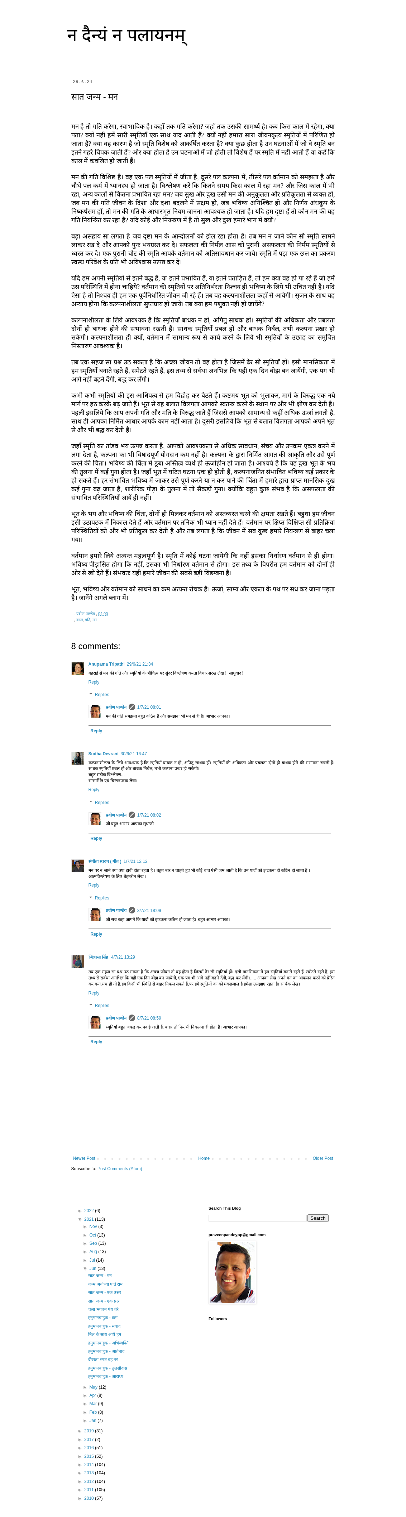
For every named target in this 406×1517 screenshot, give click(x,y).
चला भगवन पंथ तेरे (103, 1309)
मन (94, 620)
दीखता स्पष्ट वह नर (103, 1359)
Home (204, 1158)
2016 (89, 1447)
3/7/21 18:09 (149, 910)
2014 (89, 1464)
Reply (94, 682)
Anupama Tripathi (107, 664)
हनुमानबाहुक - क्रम (103, 1317)
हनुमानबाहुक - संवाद (104, 1326)
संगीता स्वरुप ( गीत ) (105, 861)
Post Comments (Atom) (119, 1168)
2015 (89, 1456)
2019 (89, 1430)
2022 (89, 1210)
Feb (93, 1412)
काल (79, 620)
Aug (93, 1251)
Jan (93, 1420)
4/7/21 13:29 (123, 957)
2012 (89, 1481)
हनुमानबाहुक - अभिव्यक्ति (108, 1343)
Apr (93, 1395)
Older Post (323, 1158)
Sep (93, 1243)
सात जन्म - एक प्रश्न (103, 1301)
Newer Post (84, 1158)
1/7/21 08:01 (149, 707)
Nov (93, 1226)
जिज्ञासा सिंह (99, 957)
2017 (89, 1439)
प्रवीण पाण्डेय (116, 707)
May (94, 1387)
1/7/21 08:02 (149, 815)
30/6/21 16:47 (134, 753)
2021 (89, 1219)
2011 (89, 1489)
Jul (92, 1260)
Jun (93, 1268)
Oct (93, 1235)
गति (87, 620)
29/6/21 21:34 (140, 664)
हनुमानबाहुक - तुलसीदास (107, 1368)
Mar (93, 1403)
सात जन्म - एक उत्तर (104, 1292)
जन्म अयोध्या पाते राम (105, 1284)
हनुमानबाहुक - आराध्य (105, 1376)
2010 (89, 1498)
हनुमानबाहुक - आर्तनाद (106, 1351)
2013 (89, 1472)
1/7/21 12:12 (136, 861)
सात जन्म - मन (100, 1275)
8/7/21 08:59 (149, 1018)
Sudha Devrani (104, 753)
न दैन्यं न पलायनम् (126, 35)
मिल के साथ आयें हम (104, 1334)
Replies (102, 695)
